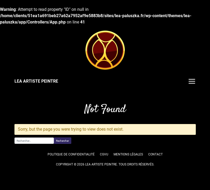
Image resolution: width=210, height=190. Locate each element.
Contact (155, 154)
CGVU (104, 154)
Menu (192, 81)
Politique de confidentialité (71, 154)
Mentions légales (128, 154)
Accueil (19, 98)
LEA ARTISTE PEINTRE (36, 81)
